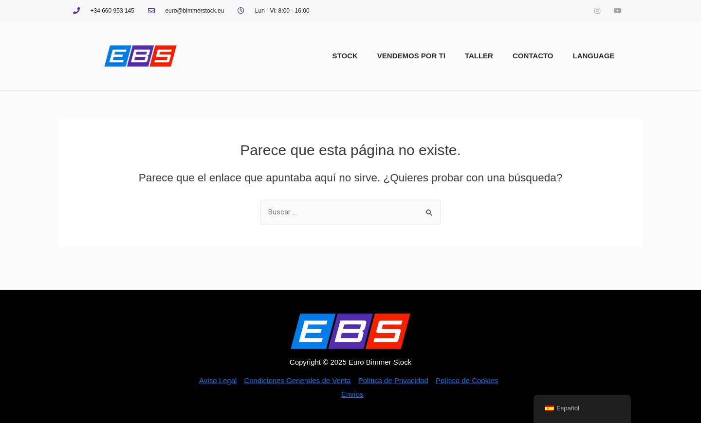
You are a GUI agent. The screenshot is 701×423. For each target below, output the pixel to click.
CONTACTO (533, 56)
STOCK (345, 56)
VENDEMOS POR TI (411, 56)
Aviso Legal (218, 380)
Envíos (352, 394)
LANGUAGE (594, 56)
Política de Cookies (467, 380)
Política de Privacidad (393, 380)
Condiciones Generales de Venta (297, 380)
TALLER (479, 56)
